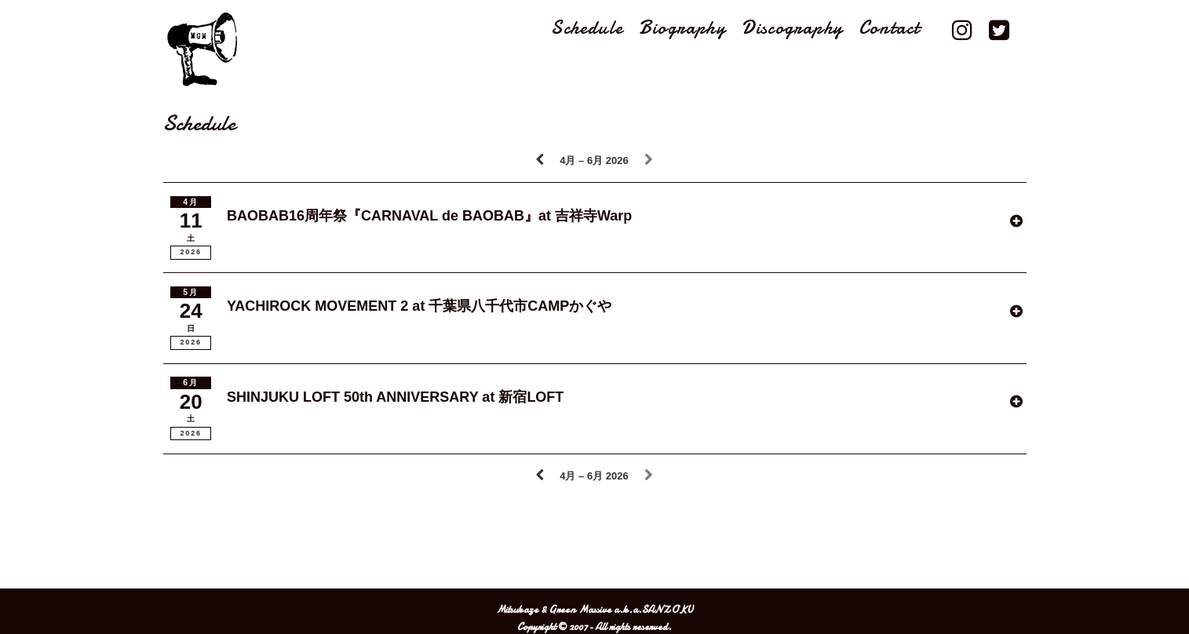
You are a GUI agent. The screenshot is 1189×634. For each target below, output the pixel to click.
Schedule (587, 28)
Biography (682, 28)
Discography (792, 28)
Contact (889, 28)
